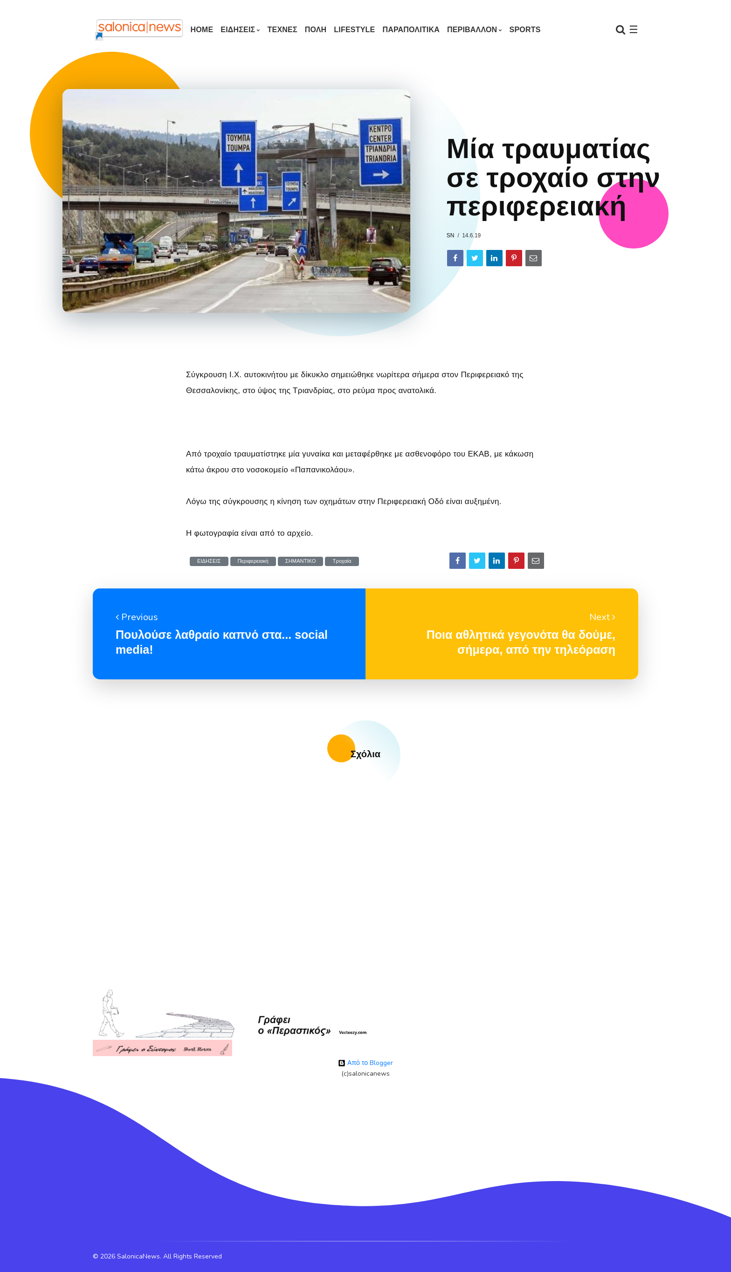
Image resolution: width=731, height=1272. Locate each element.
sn (451, 235)
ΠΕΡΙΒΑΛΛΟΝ (472, 30)
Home (201, 30)
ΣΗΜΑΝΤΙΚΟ (300, 561)
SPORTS (525, 30)
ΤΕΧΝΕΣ (282, 30)
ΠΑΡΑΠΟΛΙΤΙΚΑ (411, 30)
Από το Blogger (365, 1062)
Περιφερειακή (253, 561)
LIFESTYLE (354, 30)
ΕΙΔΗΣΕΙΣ (238, 30)
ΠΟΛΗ (316, 30)
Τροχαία (341, 561)
